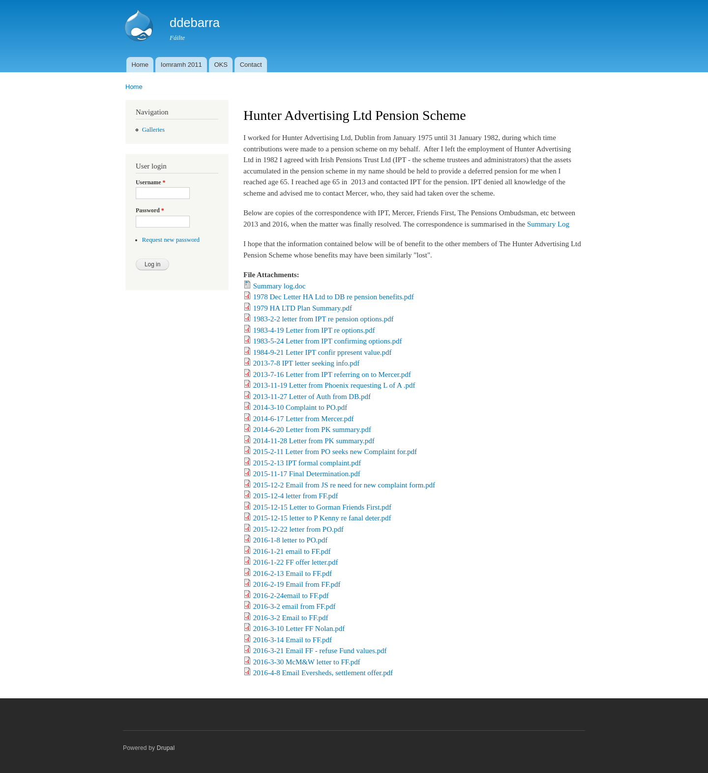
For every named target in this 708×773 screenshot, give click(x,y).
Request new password (171, 239)
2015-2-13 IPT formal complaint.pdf (307, 463)
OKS (220, 64)
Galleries (153, 129)
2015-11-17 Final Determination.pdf (306, 474)
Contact (251, 64)
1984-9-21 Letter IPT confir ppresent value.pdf (322, 352)
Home (139, 64)
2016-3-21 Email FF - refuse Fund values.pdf (320, 651)
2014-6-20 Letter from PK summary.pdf (312, 429)
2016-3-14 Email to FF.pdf (292, 640)
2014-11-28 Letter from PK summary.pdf (314, 441)
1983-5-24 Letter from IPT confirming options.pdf (327, 341)
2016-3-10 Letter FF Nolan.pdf (299, 628)
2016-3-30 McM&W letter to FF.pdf (306, 662)
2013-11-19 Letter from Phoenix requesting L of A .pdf (334, 385)
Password (150, 210)
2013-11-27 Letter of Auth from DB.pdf (312, 397)
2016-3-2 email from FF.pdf (294, 606)
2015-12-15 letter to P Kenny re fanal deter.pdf (322, 518)
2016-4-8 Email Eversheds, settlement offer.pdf (323, 673)
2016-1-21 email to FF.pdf (292, 551)
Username (150, 182)
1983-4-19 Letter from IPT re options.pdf (314, 330)
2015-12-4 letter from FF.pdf (295, 496)
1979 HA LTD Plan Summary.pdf (302, 308)
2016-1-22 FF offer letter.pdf (295, 562)
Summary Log (548, 224)
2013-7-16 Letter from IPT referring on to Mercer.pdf (332, 374)
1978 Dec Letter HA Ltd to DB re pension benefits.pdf (333, 297)
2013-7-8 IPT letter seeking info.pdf (306, 363)
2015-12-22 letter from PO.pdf (298, 529)
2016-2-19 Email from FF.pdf (297, 584)
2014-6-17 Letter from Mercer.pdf (303, 419)
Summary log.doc (279, 286)
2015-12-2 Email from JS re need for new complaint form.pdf (344, 485)
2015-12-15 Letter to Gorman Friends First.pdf (322, 507)
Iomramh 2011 (181, 64)
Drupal (166, 747)
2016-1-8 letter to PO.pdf (290, 540)
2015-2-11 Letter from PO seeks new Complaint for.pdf (335, 452)
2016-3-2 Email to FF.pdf (290, 618)
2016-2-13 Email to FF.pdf (292, 573)
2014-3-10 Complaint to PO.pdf (300, 407)
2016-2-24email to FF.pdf (291, 596)
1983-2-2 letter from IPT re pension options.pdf (323, 319)
